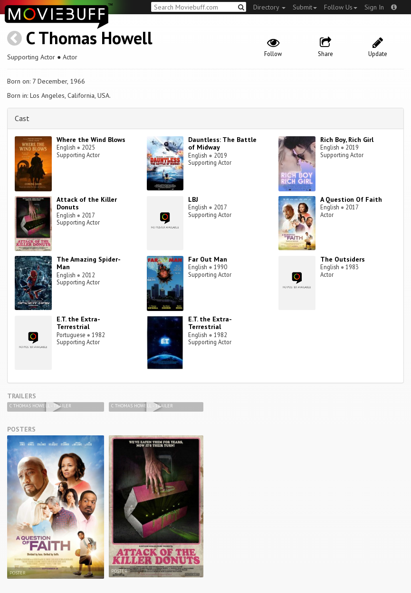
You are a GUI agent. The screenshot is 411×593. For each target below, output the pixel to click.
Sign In (374, 7)
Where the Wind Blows (91, 139)
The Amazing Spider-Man (89, 263)
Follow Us (340, 7)
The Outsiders (342, 259)
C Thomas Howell (89, 38)
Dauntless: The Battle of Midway (222, 143)
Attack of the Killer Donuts (87, 203)
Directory (269, 7)
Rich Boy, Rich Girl (346, 139)
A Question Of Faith (351, 199)
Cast (22, 118)
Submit (305, 7)
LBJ (193, 199)
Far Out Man (207, 259)
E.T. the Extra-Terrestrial (78, 323)
